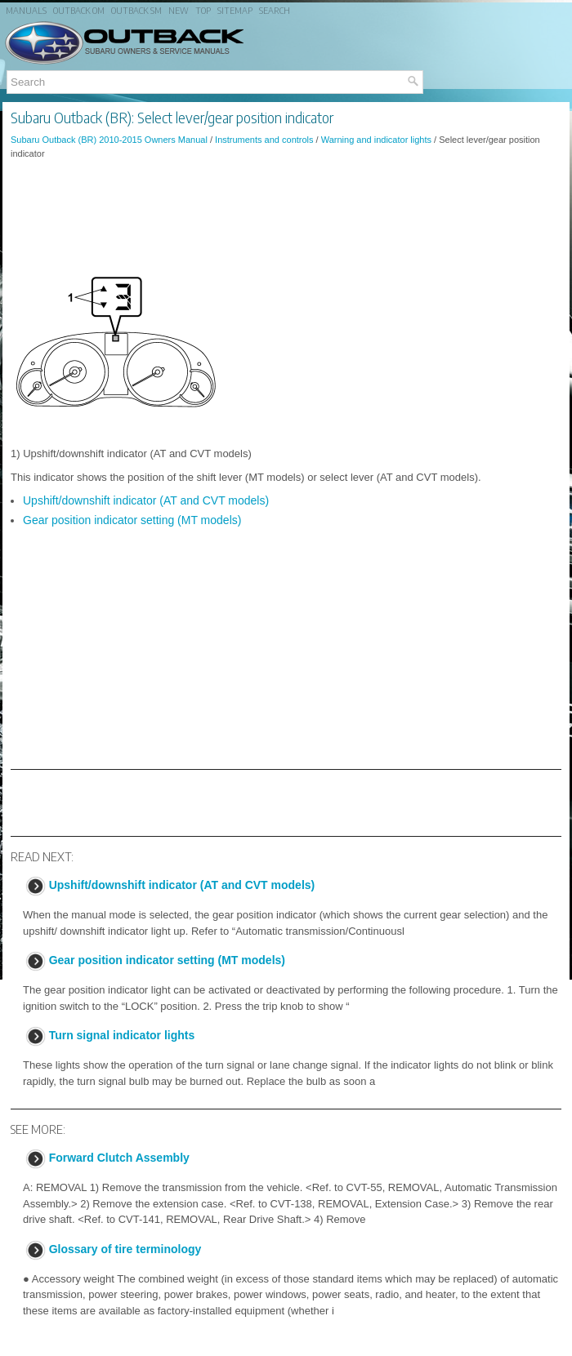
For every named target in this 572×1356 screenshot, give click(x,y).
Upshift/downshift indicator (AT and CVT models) (146, 500)
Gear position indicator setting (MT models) (132, 520)
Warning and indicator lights (376, 139)
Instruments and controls (264, 139)
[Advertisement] (286, 216)
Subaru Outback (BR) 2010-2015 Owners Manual (109, 139)
